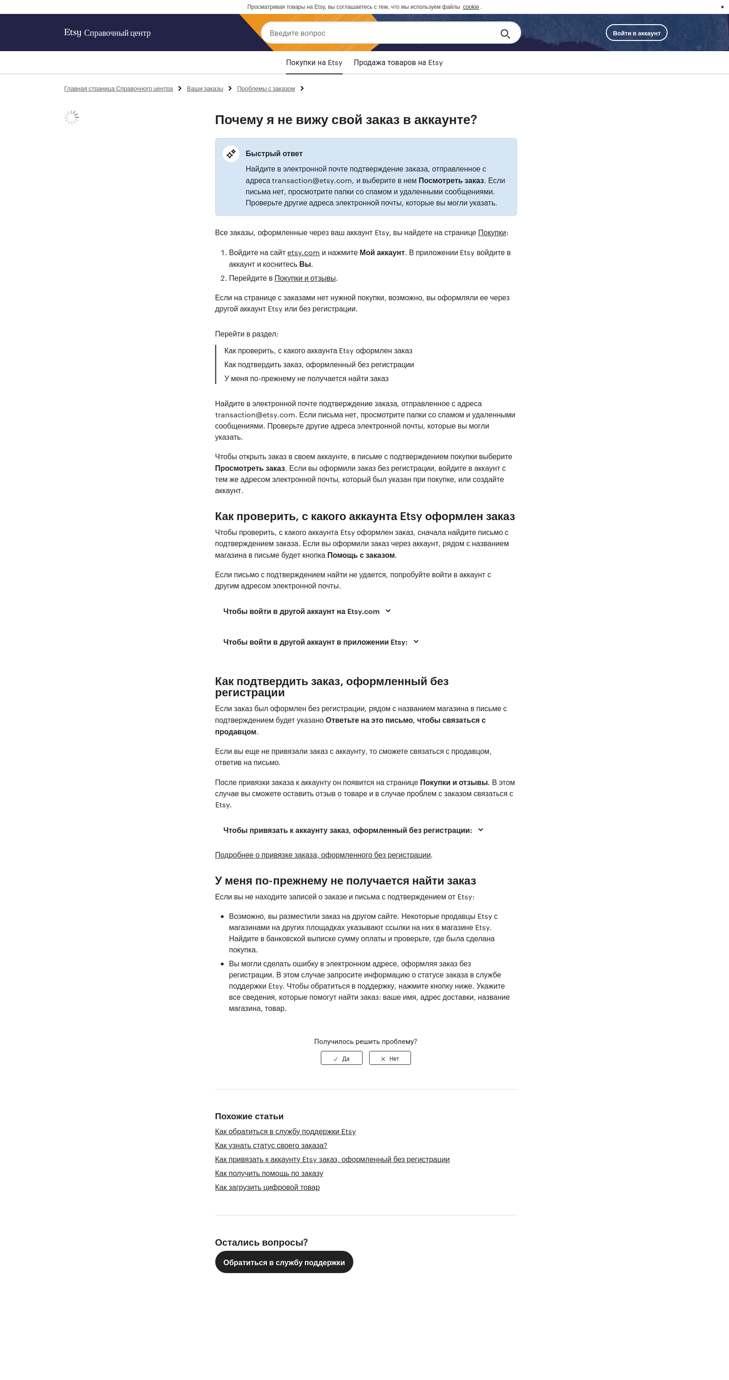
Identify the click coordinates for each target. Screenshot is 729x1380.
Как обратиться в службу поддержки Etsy (285, 1131)
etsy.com (303, 252)
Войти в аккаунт (637, 32)
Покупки (492, 232)
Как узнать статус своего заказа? (271, 1145)
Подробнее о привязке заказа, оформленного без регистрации (323, 854)
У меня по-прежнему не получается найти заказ (307, 378)
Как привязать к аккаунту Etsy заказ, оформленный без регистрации (332, 1159)
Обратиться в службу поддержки (284, 1262)
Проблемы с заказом (266, 88)
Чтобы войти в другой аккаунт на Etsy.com (309, 610)
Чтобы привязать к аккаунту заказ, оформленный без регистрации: (355, 829)
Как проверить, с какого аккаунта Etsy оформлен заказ (319, 350)
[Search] (507, 32)
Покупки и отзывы (305, 278)
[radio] (342, 1058)
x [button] (722, 7)
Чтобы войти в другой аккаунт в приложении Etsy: (323, 641)
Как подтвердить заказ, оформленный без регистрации (319, 364)
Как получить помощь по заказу (269, 1173)
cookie (471, 7)
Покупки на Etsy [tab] (314, 62)
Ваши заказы (205, 88)
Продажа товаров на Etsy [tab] (398, 62)
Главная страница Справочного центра (118, 88)
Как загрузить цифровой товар (267, 1187)
